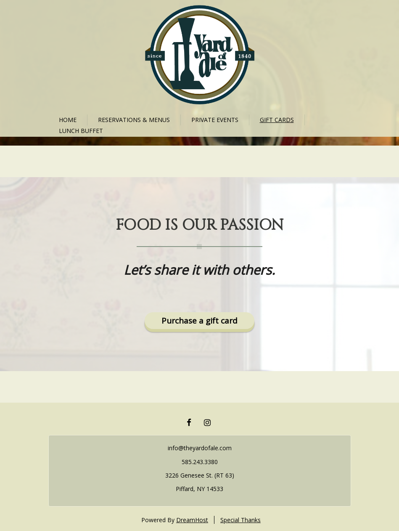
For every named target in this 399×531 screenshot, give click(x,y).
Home (68, 120)
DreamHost (192, 520)
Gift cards (277, 120)
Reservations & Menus (134, 120)
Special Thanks (240, 520)
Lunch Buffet (81, 131)
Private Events (214, 120)
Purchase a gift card (199, 320)
